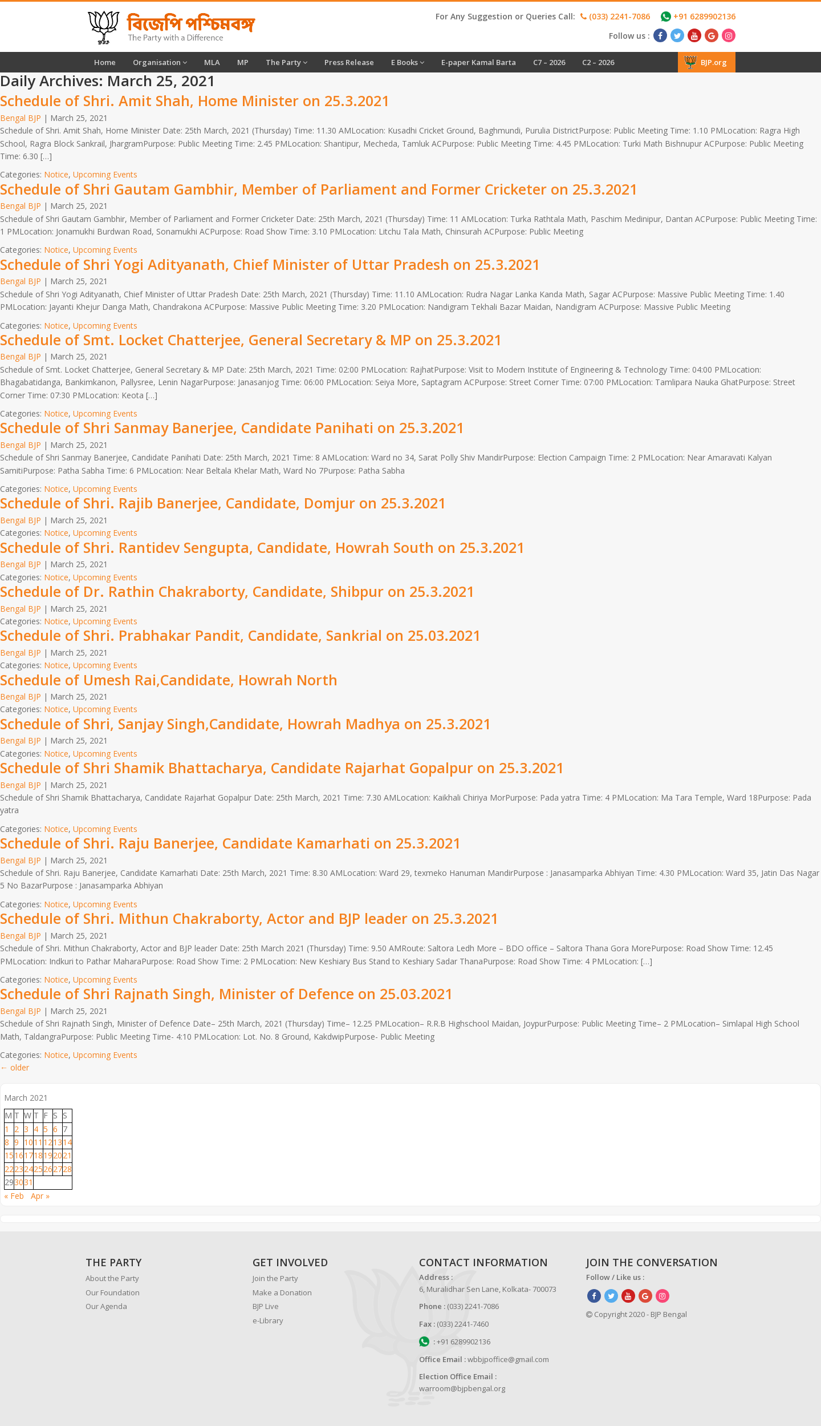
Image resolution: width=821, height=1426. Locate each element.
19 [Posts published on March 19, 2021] (47, 1155)
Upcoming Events (105, 174)
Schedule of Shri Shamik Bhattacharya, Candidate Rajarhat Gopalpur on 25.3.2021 (282, 767)
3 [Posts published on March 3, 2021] (26, 1129)
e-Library (268, 1320)
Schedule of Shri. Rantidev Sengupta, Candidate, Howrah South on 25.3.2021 (262, 547)
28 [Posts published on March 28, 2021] (67, 1169)
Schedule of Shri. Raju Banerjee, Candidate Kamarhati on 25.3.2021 (230, 843)
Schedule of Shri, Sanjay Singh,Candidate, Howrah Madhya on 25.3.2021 (245, 723)
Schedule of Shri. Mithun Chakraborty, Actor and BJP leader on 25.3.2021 (249, 918)
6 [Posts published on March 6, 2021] (55, 1129)
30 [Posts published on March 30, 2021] (18, 1182)
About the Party (112, 1278)
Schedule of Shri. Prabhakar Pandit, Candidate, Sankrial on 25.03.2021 (240, 635)
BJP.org (705, 62)
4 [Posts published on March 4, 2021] (36, 1129)
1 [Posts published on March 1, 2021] (7, 1129)
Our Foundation (113, 1292)
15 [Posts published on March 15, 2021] (9, 1155)
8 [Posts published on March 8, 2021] (7, 1142)
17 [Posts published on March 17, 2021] (28, 1155)
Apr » (40, 1195)
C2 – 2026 (598, 62)
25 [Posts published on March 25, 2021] (38, 1169)
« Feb (14, 1195)
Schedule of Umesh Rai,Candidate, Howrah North (169, 679)
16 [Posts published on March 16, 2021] (18, 1155)
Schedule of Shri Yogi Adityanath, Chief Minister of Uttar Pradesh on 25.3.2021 (270, 264)
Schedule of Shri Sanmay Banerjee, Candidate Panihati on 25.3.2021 (232, 427)
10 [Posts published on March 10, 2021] (28, 1142)
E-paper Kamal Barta (478, 62)
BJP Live (266, 1306)
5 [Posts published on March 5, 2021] (45, 1129)
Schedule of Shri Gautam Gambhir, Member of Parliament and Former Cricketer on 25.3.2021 (318, 189)
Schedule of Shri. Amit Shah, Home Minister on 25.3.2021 (194, 100)
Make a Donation (282, 1292)
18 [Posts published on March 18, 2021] (38, 1155)
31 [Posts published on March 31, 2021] (28, 1182)
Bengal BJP (20, 117)
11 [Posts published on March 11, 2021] (38, 1142)
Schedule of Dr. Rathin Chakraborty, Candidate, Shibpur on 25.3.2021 (237, 591)
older (14, 1067)
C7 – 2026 (549, 62)
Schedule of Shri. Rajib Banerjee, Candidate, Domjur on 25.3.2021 (223, 502)
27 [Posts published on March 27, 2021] (57, 1169)
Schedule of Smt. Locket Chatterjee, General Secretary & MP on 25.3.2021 (251, 339)
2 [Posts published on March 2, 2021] (16, 1129)
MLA (212, 62)
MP (243, 62)
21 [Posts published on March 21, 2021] (67, 1155)
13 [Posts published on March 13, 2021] (57, 1142)
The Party (286, 62)
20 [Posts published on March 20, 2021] (57, 1155)
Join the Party (275, 1278)
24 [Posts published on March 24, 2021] (28, 1169)
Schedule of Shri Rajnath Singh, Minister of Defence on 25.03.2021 (226, 993)
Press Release (349, 62)
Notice (56, 174)
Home (105, 62)
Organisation (160, 62)
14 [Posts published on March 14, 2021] (67, 1142)
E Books (407, 62)
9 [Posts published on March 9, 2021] (16, 1142)
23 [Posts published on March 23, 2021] (18, 1169)
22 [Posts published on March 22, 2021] (9, 1169)
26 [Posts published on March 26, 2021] (47, 1169)
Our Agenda (106, 1306)
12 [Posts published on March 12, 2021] (47, 1142)
